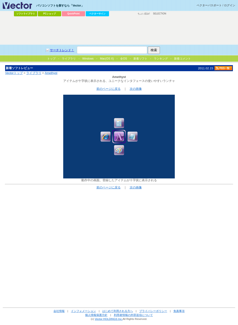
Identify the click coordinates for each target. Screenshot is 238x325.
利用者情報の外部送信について (133, 314)
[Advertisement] (119, 30)
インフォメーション (83, 310)
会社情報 (59, 310)
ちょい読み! (144, 13)
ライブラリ (33, 73)
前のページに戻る (108, 88)
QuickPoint (73, 13)
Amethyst (51, 73)
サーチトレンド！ (62, 50)
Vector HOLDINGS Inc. (109, 318)
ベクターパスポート (209, 5)
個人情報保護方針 (96, 314)
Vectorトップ (14, 73)
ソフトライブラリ (25, 13)
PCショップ (49, 13)
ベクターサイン (97, 13)
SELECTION (159, 13)
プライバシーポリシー (153, 310)
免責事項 (179, 310)
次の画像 (136, 88)
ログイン (229, 5)
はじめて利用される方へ (117, 310)
